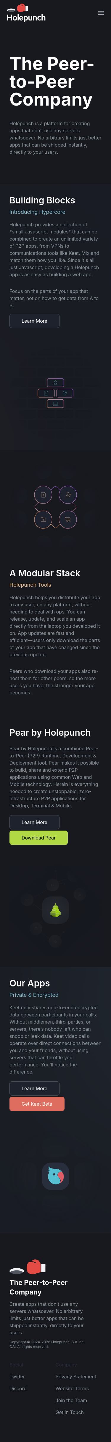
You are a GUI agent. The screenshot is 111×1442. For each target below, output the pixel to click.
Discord (18, 1388)
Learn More (34, 321)
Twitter (17, 1377)
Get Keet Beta (37, 1104)
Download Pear (39, 838)
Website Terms (72, 1388)
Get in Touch (70, 1412)
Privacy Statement (76, 1377)
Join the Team (71, 1400)
